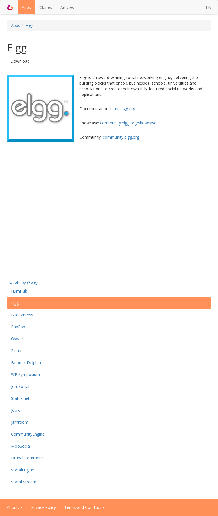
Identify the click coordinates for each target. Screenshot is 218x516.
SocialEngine (22, 470)
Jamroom (19, 422)
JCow (15, 410)
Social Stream (23, 481)
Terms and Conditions (84, 507)
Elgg (29, 25)
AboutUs (15, 507)
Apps (26, 7)
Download (20, 61)
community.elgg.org (121, 137)
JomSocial (20, 386)
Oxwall (17, 338)
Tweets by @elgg (22, 282)
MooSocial (21, 446)
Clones (45, 7)
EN (208, 7)
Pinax (16, 350)
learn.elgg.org (122, 108)
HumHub (19, 291)
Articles (67, 7)
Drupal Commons (27, 458)
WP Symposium (25, 374)
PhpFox (18, 326)
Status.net (20, 398)
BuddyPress (22, 314)
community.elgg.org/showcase (128, 123)
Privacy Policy (43, 507)
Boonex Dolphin (26, 362)
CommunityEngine (28, 434)
